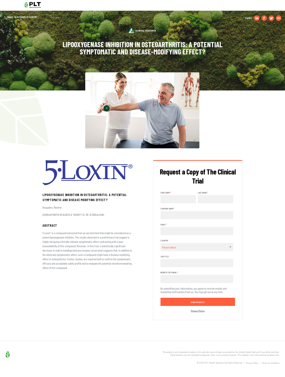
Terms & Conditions (271, 363)
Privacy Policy (198, 311)
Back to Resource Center (20, 17)
